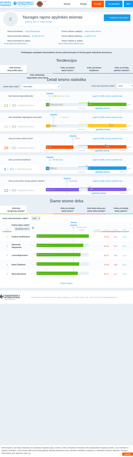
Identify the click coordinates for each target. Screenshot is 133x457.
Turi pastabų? (114, 4)
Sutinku (127, 454)
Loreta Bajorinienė (20, 255)
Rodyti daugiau (66, 283)
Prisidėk (97, 4)
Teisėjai (81, 3)
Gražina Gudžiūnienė (21, 237)
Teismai (64, 3)
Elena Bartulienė (19, 274)
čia (29, 453)
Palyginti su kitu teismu (117, 17)
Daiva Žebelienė (19, 265)
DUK (128, 4)
